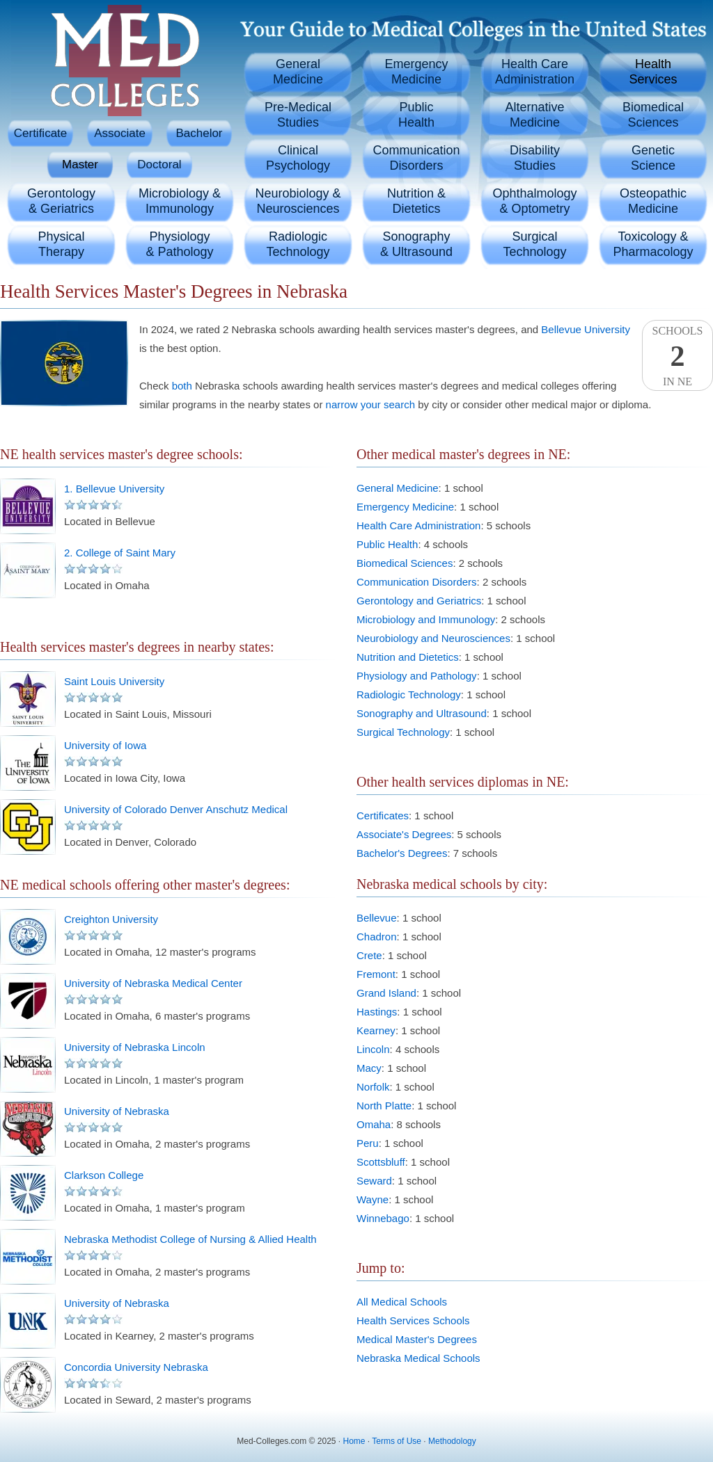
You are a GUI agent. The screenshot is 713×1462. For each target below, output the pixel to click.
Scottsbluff (380, 1162)
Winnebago (382, 1218)
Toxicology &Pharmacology (653, 244)
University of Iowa (105, 745)
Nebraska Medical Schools (418, 1358)
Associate (120, 133)
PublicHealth (416, 114)
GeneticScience (653, 157)
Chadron (376, 936)
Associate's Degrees (403, 834)
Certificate (41, 133)
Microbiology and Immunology (425, 619)
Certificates (382, 815)
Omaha (373, 1124)
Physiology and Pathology (416, 676)
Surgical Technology (403, 732)
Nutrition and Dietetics (407, 657)
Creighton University (111, 919)
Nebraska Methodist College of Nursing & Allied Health (190, 1239)
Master (80, 164)
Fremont (375, 974)
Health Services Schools (413, 1320)
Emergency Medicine (405, 507)
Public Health (387, 544)
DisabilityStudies (535, 157)
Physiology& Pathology (179, 244)
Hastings (376, 1012)
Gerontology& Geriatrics (61, 201)
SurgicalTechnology (534, 244)
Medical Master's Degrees (416, 1339)
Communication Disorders (416, 582)
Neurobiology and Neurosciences (433, 638)
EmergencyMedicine (416, 71)
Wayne (372, 1199)
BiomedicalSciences (653, 114)
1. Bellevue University (114, 489)
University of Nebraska (116, 1111)
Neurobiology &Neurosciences (297, 201)
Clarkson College (103, 1175)
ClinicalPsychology (298, 157)
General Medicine (397, 488)
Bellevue (376, 918)
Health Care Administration (418, 525)
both (182, 386)
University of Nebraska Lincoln (134, 1047)
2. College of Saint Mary (119, 553)
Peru (367, 1143)
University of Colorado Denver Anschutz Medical (176, 809)
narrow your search (370, 404)
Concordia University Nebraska (136, 1367)
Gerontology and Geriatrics (418, 601)
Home (354, 1441)
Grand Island (386, 993)
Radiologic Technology (408, 694)
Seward (374, 1181)
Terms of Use (396, 1441)
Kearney (375, 1030)
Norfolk (373, 1087)
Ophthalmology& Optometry (534, 201)
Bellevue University (585, 329)
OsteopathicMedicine (653, 201)
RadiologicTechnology (297, 244)
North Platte (384, 1105)
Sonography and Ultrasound (421, 713)
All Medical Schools (401, 1302)
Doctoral (159, 164)
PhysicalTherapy (61, 244)
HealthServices (653, 71)
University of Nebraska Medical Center (153, 983)
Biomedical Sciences (404, 563)
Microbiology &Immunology (180, 201)
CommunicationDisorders (416, 157)
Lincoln (373, 1049)
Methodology (452, 1441)
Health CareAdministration (534, 71)
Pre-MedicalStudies (298, 114)
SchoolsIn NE (677, 356)
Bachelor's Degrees (401, 853)
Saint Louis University (114, 681)
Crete (369, 955)
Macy (369, 1068)
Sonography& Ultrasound (416, 244)
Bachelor (198, 133)
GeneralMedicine (298, 71)
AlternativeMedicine (534, 114)
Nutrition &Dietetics (416, 201)
